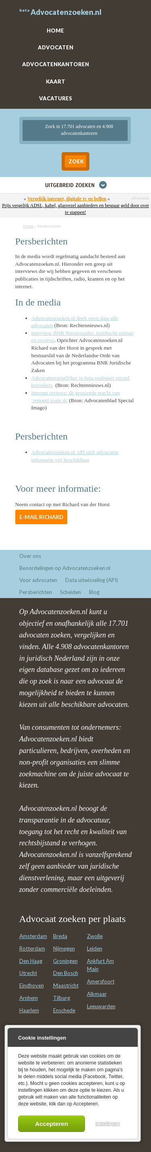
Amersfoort (100, 981)
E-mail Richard (41, 517)
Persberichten (35, 592)
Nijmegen (64, 948)
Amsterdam (33, 936)
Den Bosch (65, 973)
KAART (55, 81)
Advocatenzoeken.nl (66, 12)
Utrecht (28, 973)
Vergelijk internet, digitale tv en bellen (66, 198)
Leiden (94, 948)
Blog (94, 592)
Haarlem (29, 1010)
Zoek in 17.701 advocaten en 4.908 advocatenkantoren (79, 130)
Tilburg (61, 998)
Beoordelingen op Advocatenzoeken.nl (64, 568)
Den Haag (30, 961)
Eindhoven (31, 985)
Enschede (64, 1010)
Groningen (65, 961)
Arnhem (28, 998)
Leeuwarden (101, 1006)
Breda (60, 936)
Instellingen (107, 1123)
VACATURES (55, 98)
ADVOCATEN (55, 47)
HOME (55, 30)
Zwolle (95, 936)
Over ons (30, 556)
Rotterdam (32, 948)
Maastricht (66, 985)
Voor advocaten (38, 580)
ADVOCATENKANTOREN (55, 64)
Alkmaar (97, 994)
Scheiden (70, 592)
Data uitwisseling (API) (91, 580)
